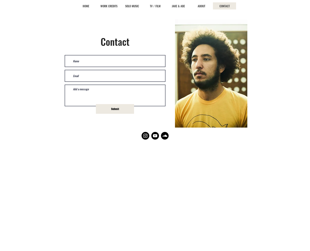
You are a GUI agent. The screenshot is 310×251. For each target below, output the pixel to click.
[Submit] (115, 109)
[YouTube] (155, 136)
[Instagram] (145, 136)
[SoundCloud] (165, 136)
